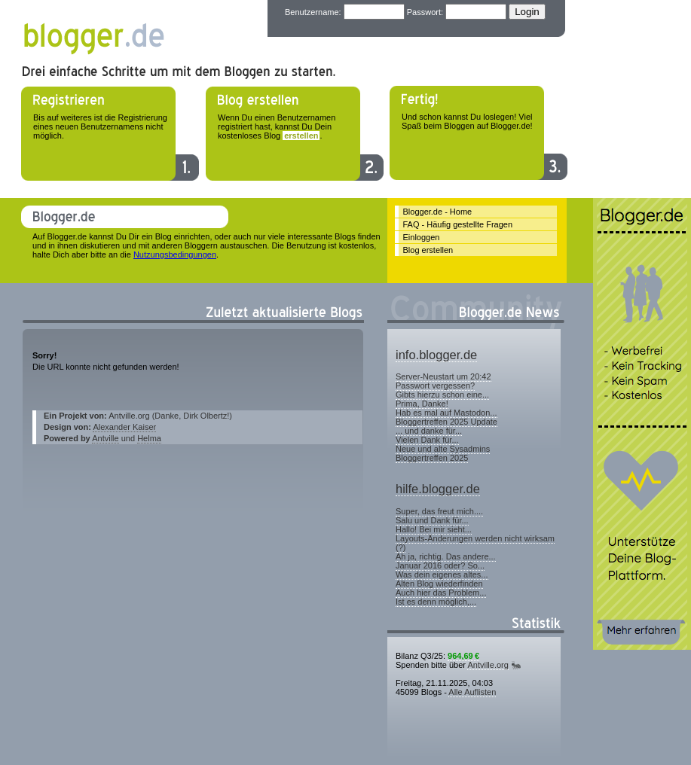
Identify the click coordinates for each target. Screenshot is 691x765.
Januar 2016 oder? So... (440, 565)
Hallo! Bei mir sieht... (434, 529)
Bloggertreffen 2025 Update (446, 421)
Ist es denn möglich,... (436, 601)
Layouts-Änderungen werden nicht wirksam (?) (475, 543)
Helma (149, 438)
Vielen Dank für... (427, 439)
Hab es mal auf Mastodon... (446, 412)
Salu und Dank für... (432, 520)
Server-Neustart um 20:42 (443, 376)
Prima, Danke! (422, 403)
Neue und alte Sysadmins (443, 448)
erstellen (301, 135)
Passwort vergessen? (435, 385)
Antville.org (487, 664)
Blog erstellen (428, 249)
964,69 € (463, 655)
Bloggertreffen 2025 (432, 457)
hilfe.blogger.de (438, 488)
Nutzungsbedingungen (174, 254)
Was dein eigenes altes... (442, 574)
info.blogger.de (436, 354)
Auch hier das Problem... (441, 592)
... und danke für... (429, 430)
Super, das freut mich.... (439, 511)
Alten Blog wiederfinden (439, 583)
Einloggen (421, 237)
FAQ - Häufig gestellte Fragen (458, 224)
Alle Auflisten (472, 691)
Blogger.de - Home (437, 211)
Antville (105, 438)
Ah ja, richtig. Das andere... (446, 556)
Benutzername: (313, 12)
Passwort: (425, 12)
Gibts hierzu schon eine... (442, 394)
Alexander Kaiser (124, 426)
